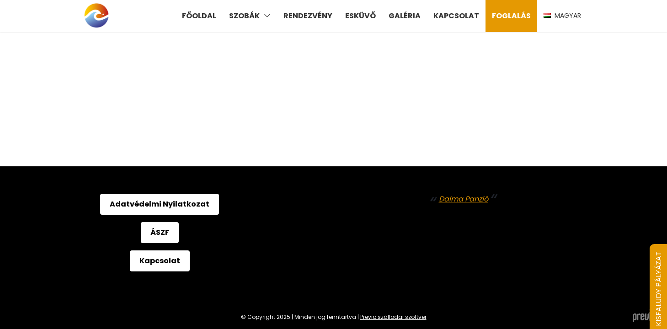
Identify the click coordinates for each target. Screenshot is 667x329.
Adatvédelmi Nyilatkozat (159, 204)
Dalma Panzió (463, 199)
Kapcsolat (159, 260)
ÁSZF (159, 232)
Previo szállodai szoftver (393, 317)
